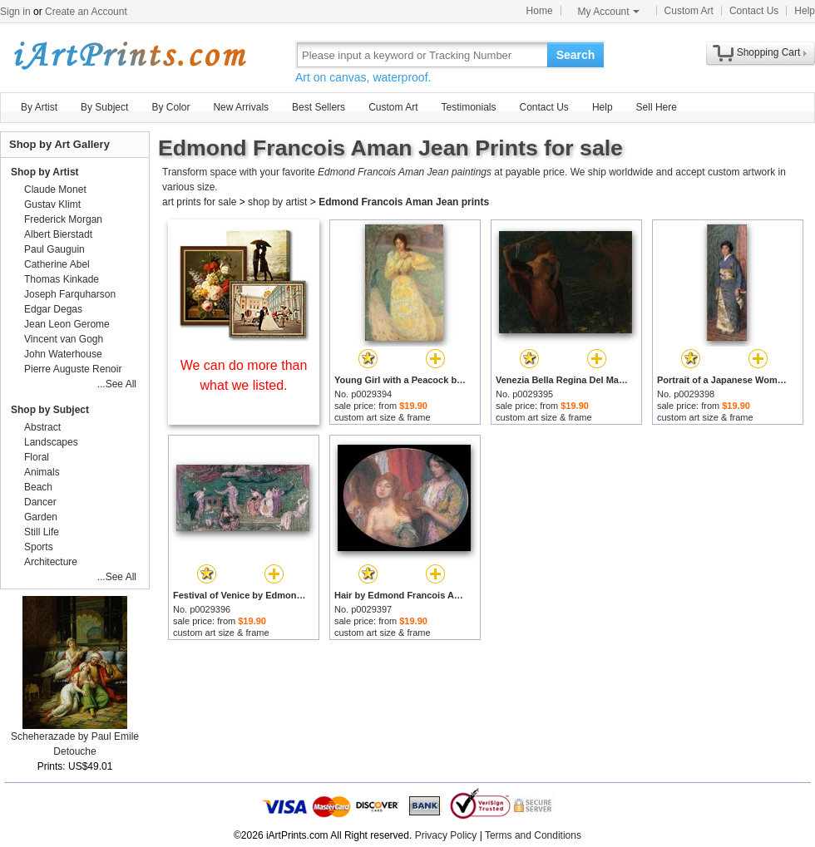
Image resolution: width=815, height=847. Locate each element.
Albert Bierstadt (58, 234)
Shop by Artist (45, 172)
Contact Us (753, 11)
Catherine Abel (57, 264)
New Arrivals (241, 107)
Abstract (42, 427)
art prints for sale (199, 202)
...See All (116, 384)
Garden (40, 517)
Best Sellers (318, 107)
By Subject (104, 107)
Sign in (15, 11)
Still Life (41, 532)
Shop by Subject (50, 410)
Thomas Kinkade (61, 279)
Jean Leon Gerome (67, 324)
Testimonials (468, 107)
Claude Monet (55, 189)
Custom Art (689, 11)
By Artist (39, 107)
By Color (170, 107)
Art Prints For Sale (129, 54)
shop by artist (277, 202)
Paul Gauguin (54, 249)
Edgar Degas (53, 309)
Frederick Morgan (63, 219)
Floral (36, 457)
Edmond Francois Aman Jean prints (404, 202)
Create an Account (86, 11)
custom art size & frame (382, 417)
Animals (42, 472)
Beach (38, 487)
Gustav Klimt (52, 204)
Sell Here (656, 107)
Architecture (50, 562)
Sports (38, 547)
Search (575, 55)
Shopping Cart (769, 52)
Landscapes (51, 442)
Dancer (40, 502)
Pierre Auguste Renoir (72, 369)
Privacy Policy (446, 835)
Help (804, 11)
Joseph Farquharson (70, 294)
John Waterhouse (63, 354)
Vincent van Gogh (63, 339)
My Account (609, 11)
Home (539, 11)
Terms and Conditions (533, 835)
